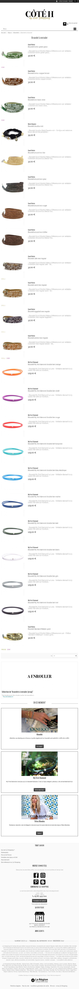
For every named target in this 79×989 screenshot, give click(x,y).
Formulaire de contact (39, 900)
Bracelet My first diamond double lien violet (43, 391)
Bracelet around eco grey (37, 179)
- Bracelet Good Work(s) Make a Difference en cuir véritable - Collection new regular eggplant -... (50, 316)
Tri (51, 656)
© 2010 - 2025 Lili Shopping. (59, 986)
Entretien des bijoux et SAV (9, 857)
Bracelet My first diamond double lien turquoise (45, 444)
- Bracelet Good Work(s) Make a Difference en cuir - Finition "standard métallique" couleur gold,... (49, 634)
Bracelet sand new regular (37, 285)
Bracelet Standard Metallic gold (39, 629)
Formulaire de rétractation (39, 904)
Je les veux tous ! (39, 790)
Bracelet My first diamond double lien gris (43, 576)
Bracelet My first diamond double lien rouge (44, 417)
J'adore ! (39, 833)
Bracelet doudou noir (35, 126)
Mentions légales (15, 986)
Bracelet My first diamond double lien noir (43, 602)
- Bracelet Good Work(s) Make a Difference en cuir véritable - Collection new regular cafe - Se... (50, 263)
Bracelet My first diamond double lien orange (44, 364)
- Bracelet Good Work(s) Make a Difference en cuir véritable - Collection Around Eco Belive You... (50, 157)
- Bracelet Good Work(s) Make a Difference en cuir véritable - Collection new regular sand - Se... (50, 290)
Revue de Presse (6, 855)
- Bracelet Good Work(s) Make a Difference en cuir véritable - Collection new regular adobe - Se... (50, 343)
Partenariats (4, 852)
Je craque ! (40, 746)
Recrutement (5, 860)
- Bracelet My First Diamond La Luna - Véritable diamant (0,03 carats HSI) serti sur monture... (50, 369)
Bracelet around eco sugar (37, 206)
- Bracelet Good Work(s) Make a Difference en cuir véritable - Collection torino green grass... (50, 51)
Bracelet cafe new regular (37, 258)
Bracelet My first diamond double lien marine (44, 497)
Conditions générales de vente (40, 986)
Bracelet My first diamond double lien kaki (43, 523)
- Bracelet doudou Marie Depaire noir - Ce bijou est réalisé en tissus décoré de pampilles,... (50, 131)
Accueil (3, 32)
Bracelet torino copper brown (38, 73)
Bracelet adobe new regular (38, 338)
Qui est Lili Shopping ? (8, 850)
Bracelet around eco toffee (37, 232)
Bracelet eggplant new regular (39, 311)
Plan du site (25, 986)
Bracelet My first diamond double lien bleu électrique (47, 470)
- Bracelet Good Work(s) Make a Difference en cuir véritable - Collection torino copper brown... (50, 78)
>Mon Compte (63, 1)
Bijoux (10, 32)
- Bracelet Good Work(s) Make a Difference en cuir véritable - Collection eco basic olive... (50, 104)
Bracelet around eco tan (36, 153)
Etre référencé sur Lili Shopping (10, 862)
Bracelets (16, 32)
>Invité (70, 1)
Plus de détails (7, 696)
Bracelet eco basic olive (36, 100)
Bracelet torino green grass (37, 47)
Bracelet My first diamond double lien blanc (43, 550)
